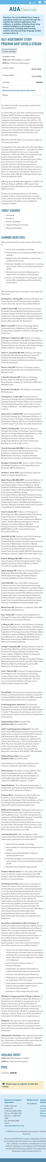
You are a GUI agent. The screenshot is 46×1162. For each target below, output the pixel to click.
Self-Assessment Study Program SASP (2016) (18, 90)
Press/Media (32, 1104)
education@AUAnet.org (14, 1126)
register (23, 1084)
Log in (33, 3)
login (14, 1084)
